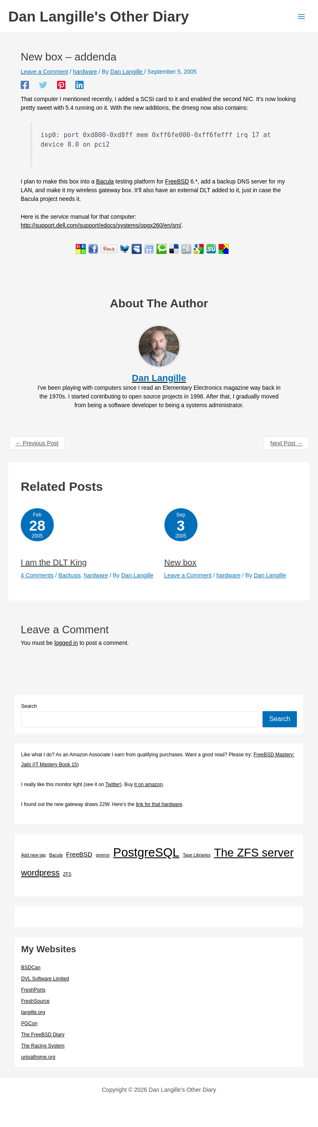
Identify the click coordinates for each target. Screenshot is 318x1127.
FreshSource (35, 1001)
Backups (69, 575)
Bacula (105, 181)
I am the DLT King (54, 562)
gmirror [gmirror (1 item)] (103, 854)
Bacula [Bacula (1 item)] (56, 854)
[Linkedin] (79, 85)
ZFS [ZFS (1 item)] (67, 873)
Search (29, 706)
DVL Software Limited (45, 979)
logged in (66, 643)
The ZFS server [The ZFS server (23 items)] (254, 852)
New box (180, 562)
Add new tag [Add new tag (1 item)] (33, 854)
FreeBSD (177, 181)
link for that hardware (159, 804)
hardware (85, 71)
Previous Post (36, 443)
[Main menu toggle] (301, 16)
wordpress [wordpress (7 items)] (40, 872)
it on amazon (148, 784)
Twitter (112, 784)
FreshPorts (33, 990)
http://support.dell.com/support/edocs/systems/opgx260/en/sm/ (101, 225)
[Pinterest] (61, 85)
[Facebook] (25, 85)
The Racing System (43, 1046)
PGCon (29, 1023)
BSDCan (31, 967)
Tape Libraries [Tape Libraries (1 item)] (196, 854)
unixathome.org (38, 1057)
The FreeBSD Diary (43, 1035)
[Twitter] (43, 85)
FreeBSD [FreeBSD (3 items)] (79, 854)
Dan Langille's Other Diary (98, 16)
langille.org (33, 1012)
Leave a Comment (44, 71)
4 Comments (37, 575)
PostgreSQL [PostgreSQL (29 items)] (146, 852)
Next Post (286, 443)
